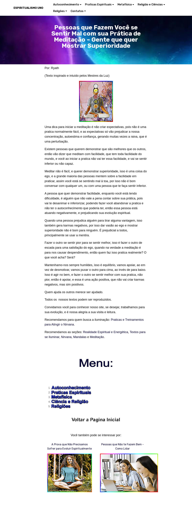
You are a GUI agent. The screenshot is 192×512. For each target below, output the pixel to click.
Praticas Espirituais (98, 4)
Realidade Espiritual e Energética (105, 332)
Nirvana (66, 337)
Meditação (97, 337)
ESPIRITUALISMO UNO (28, 7)
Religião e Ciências (150, 4)
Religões (59, 11)
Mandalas (79, 337)
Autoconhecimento (66, 4)
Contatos (77, 11)
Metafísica (125, 4)
